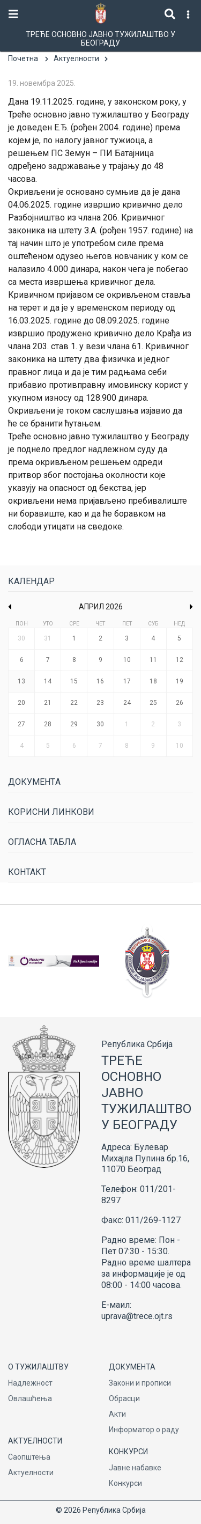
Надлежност (30, 1383)
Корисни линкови (51, 812)
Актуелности (76, 58)
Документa (34, 782)
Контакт (27, 872)
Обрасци (124, 1398)
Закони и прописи (140, 1383)
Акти (117, 1414)
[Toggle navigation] (13, 14)
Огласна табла (42, 842)
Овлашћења (30, 1398)
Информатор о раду (144, 1429)
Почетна (23, 58)
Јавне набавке (135, 1467)
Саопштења (29, 1457)
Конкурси (125, 1483)
